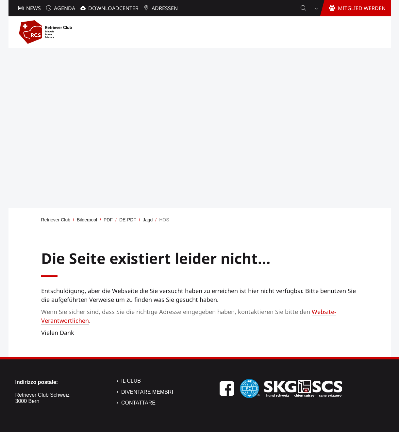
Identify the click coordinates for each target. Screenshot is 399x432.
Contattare (138, 403)
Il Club (131, 381)
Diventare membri (147, 392)
